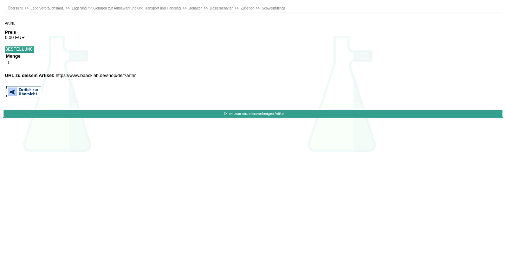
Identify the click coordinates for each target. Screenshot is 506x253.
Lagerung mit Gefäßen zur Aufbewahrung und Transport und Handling (126, 8)
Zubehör (247, 8)
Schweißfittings (273, 8)
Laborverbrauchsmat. (47, 8)
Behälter (195, 8)
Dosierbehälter (221, 8)
